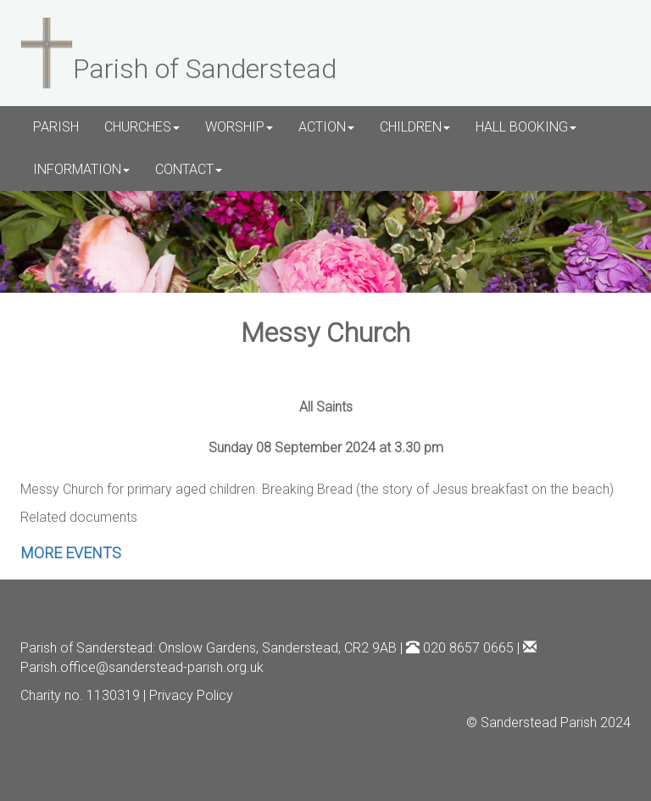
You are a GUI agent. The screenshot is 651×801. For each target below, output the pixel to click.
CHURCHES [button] (142, 127)
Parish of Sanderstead (86, 648)
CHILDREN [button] (415, 127)
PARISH (56, 127)
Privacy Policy (191, 695)
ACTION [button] (326, 127)
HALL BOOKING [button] (526, 127)
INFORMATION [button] (81, 169)
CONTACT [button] (188, 169)
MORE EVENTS (70, 553)
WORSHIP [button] (239, 127)
